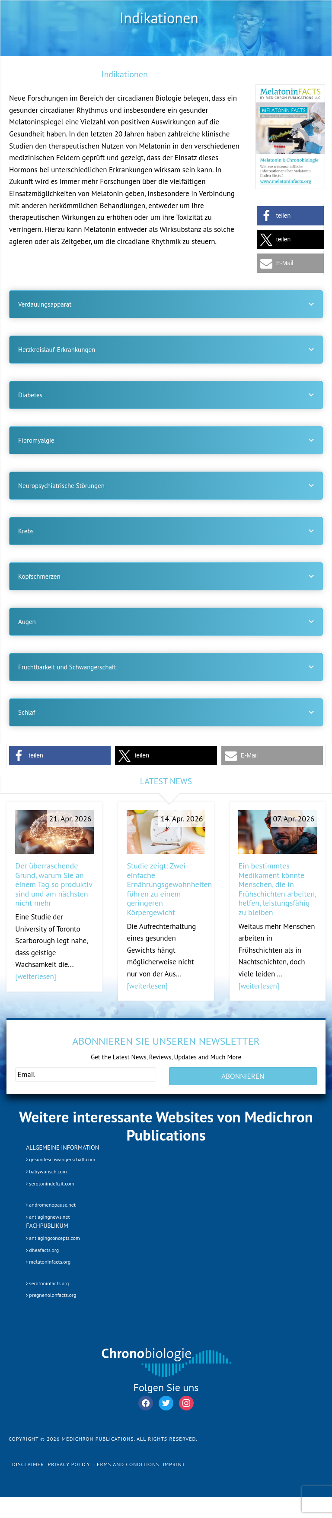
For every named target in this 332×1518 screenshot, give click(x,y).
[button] (290, 215)
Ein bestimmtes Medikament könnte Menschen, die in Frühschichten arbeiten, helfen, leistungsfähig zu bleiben (277, 889)
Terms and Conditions (126, 1464)
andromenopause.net (51, 1204)
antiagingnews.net (48, 1217)
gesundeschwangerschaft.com (60, 1159)
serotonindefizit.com (50, 1183)
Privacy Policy (69, 1464)
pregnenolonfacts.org (51, 1295)
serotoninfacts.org (47, 1283)
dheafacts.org (42, 1250)
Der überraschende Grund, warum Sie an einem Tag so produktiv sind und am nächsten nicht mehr (53, 884)
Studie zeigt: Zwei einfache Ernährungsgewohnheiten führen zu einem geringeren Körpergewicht (169, 889)
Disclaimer (28, 1464)
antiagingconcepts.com (53, 1238)
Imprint (174, 1464)
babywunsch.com (46, 1171)
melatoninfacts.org (48, 1261)
